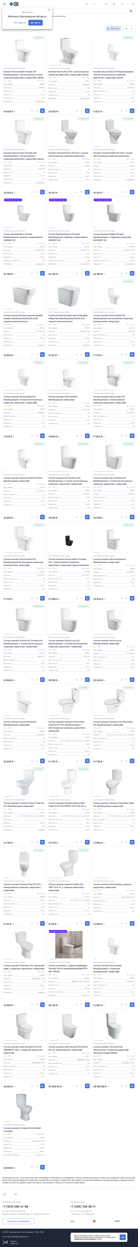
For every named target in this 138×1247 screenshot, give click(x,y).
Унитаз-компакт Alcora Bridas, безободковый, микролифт (63, 398)
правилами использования (85, 1239)
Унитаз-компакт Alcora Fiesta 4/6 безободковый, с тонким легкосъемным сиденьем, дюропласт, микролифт (112, 480)
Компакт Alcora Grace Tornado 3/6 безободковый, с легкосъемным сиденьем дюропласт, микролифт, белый (24, 155)
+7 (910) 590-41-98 (15, 1206)
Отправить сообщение (18, 1221)
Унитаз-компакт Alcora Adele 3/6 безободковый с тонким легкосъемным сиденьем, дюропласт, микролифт (23, 399)
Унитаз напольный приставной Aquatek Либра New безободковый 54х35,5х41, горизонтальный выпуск (67, 318)
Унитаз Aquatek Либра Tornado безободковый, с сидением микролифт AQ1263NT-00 (112, 237)
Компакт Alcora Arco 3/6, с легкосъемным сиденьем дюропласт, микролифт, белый (68, 73)
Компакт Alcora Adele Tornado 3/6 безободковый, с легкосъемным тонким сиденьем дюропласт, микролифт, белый (24, 74)
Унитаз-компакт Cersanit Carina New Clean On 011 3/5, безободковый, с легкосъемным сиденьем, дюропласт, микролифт (67, 726)
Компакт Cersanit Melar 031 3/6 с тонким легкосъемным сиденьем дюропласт (113, 154)
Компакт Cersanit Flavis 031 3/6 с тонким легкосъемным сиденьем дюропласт (68, 154)
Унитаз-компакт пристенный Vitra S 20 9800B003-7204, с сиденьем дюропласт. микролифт (23, 1049)
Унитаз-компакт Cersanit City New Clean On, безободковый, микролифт (113, 723)
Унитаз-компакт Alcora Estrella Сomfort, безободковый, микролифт (23, 479)
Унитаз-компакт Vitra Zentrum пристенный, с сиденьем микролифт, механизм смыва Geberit (111, 1049)
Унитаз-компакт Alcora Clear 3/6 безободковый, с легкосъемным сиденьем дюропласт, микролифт (109, 399)
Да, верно (35, 22)
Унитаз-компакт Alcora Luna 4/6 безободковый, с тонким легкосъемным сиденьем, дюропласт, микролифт (68, 643)
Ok (123, 1237)
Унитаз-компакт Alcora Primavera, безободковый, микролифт (20, 723)
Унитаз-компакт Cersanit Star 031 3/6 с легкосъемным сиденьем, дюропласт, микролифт (23, 887)
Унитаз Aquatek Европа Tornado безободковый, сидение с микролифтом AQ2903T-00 (68, 237)
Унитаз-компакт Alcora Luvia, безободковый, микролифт (107, 642)
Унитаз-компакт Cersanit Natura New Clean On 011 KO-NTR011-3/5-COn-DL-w (67, 804)
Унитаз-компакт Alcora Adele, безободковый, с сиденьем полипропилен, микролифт (107, 968)
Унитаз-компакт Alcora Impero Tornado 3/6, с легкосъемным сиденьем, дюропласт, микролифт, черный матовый (68, 562)
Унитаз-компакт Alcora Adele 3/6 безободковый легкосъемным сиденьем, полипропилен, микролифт (113, 318)
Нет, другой (20, 22)
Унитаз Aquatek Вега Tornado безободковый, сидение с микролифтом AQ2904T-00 (23, 237)
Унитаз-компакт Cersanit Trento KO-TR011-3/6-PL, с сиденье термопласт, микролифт (66, 887)
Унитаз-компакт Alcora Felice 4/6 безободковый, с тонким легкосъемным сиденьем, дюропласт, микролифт (68, 480)
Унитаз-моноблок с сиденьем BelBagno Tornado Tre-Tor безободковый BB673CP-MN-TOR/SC (68, 968)
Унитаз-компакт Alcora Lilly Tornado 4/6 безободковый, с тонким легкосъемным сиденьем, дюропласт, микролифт (23, 643)
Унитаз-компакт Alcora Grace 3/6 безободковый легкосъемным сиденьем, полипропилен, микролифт (24, 562)
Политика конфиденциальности (15, 1236)
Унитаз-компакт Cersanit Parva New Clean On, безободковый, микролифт (113, 804)
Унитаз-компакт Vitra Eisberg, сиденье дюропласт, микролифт (112, 886)
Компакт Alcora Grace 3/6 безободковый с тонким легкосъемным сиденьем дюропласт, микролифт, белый (113, 74)
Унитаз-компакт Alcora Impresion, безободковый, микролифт (109, 560)
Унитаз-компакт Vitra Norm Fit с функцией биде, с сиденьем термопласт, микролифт (24, 967)
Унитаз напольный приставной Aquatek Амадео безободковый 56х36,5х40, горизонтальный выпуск (23, 318)
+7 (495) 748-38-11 (82, 1206)
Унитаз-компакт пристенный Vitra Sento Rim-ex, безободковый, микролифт (68, 1048)
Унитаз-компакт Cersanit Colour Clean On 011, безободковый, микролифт (24, 804)
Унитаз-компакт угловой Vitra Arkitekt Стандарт (22, 1129)
